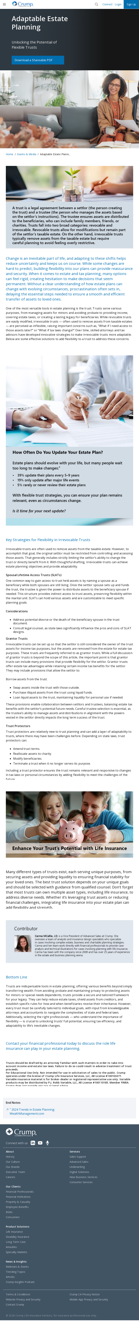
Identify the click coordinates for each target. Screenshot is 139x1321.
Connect (107, 4)
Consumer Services (81, 1183)
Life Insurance (14, 1232)
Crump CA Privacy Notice (85, 1295)
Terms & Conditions (18, 1295)
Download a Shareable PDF (33, 60)
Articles (10, 1277)
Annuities (11, 1247)
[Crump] (23, 4)
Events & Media (26, 154)
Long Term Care (16, 1242)
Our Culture (13, 1162)
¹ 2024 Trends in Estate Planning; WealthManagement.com (30, 1112)
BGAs (9, 1212)
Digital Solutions (79, 1173)
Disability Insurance (17, 1237)
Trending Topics (15, 1272)
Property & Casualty (18, 1202)
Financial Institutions (18, 1197)
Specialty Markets (16, 1253)
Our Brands (13, 1167)
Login (118, 4)
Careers (10, 1178)
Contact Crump (15, 1305)
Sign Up (131, 4)
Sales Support (78, 1157)
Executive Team (15, 1173)
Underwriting (77, 1167)
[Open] (4, 4)
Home (9, 154)
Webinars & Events (17, 1267)
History (10, 1157)
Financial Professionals (20, 1192)
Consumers (13, 1218)
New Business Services (83, 1178)
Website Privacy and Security (23, 1300)
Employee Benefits (17, 1208)
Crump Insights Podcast (20, 1282)
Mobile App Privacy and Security (89, 1300)
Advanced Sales (79, 1162)
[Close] (96, 4)
